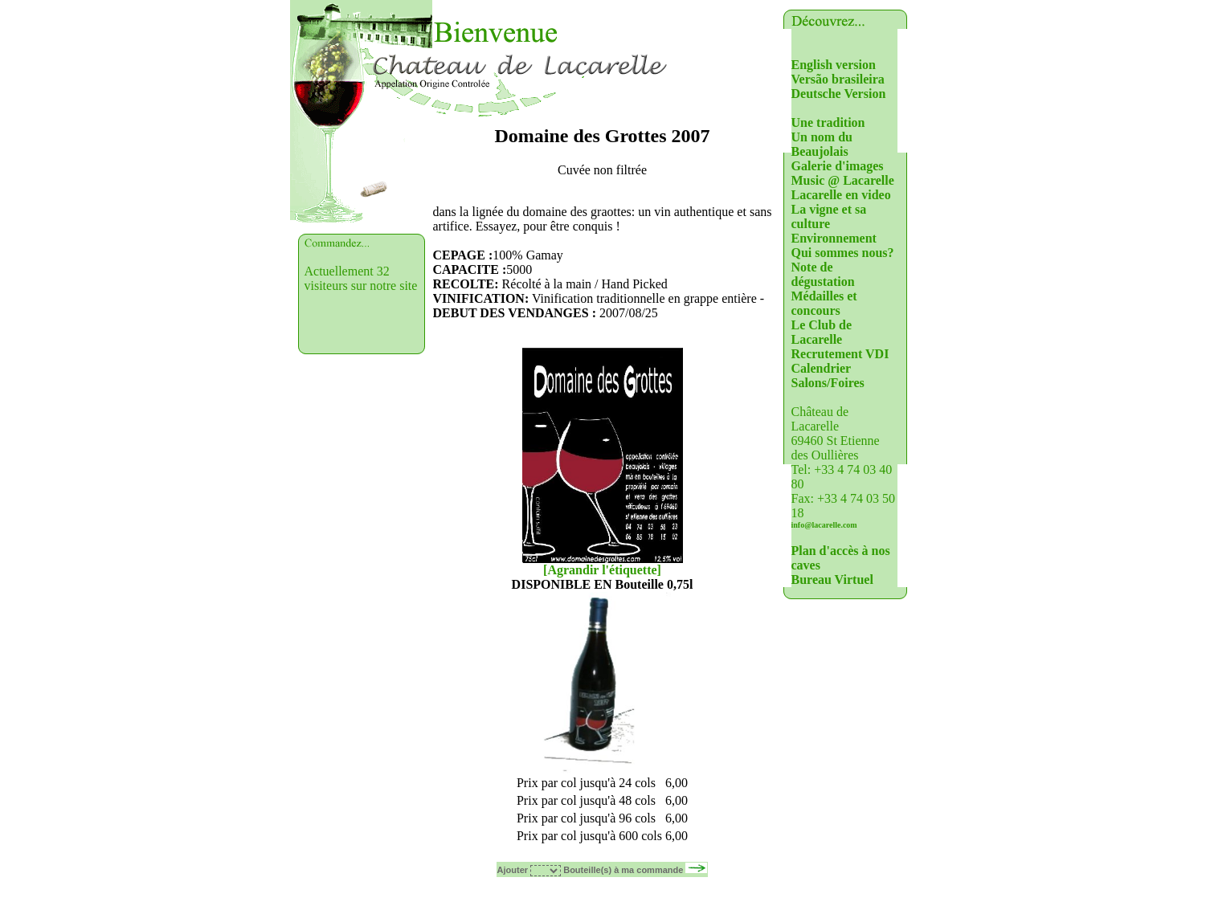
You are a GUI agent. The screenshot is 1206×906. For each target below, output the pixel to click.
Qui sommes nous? (842, 252)
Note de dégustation (823, 274)
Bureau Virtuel (832, 579)
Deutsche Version (838, 93)
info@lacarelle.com (824, 524)
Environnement (834, 238)
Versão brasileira (838, 79)
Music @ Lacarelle (842, 180)
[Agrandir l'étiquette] (602, 570)
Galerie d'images (837, 166)
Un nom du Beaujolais (821, 144)
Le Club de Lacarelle (821, 332)
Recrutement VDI (840, 354)
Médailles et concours (824, 303)
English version (833, 64)
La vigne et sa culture (829, 216)
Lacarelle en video (841, 195)
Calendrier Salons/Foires (828, 375)
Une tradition (828, 122)
